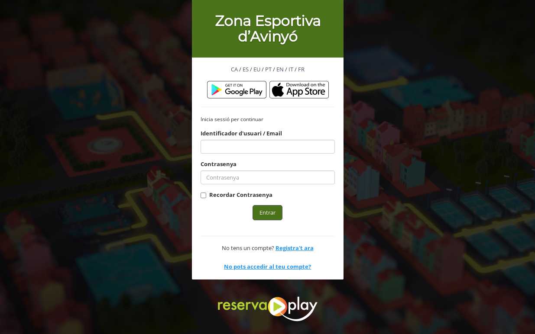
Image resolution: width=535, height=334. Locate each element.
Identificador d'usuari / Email (241, 133)
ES (246, 69)
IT (291, 69)
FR (301, 69)
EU (256, 69)
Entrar (267, 212)
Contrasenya (219, 164)
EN (280, 69)
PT (268, 69)
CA (234, 69)
